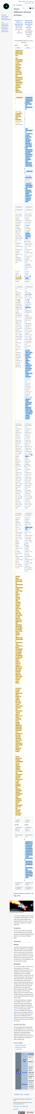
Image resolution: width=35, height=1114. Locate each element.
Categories (16, 1094)
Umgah (27, 957)
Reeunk (31, 970)
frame (32, 1084)
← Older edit (19, 32)
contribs (20, 29)
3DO (23, 1054)
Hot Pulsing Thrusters (20, 1045)
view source (19, 25)
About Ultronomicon (24, 1106)
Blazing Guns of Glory (20, 1047)
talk (16, 29)
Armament (24, 1072)
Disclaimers (15, 1109)
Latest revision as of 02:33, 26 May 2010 (28, 22)
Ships (21, 1094)
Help (31, 8)
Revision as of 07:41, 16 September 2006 (19, 22)
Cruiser (28, 955)
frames (31, 1074)
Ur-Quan (16, 1008)
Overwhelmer (18, 1049)
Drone (30, 957)
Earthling (24, 955)
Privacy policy (16, 1106)
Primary (31, 1067)
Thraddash (18, 916)
